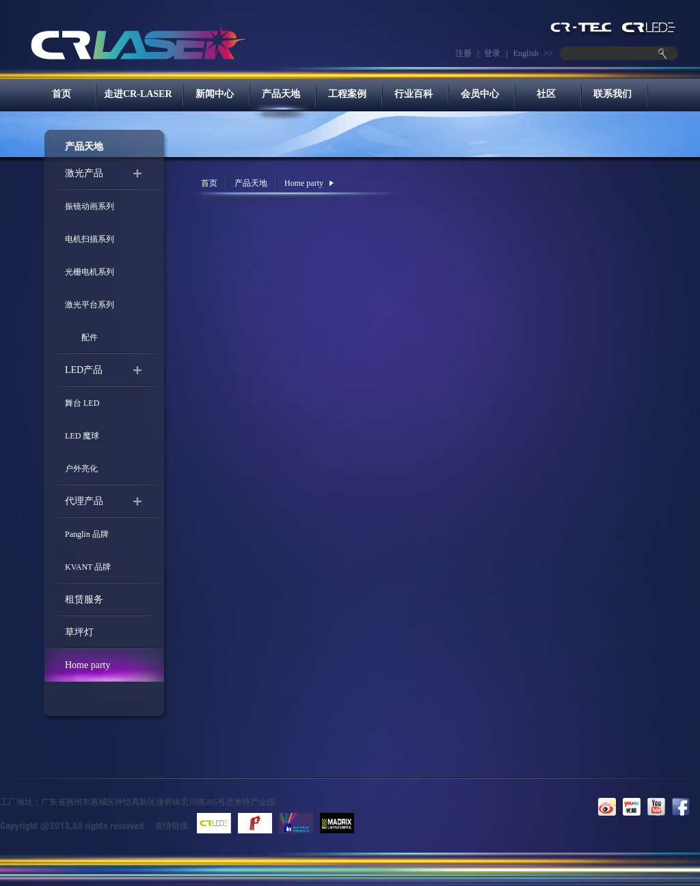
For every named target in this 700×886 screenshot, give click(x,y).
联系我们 (612, 94)
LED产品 (84, 370)
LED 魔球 (82, 436)
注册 (463, 53)
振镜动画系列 (89, 206)
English (526, 53)
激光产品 (84, 173)
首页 (61, 94)
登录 (492, 53)
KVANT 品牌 (88, 567)
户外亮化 (81, 468)
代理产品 (84, 501)
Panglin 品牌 (87, 534)
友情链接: (172, 826)
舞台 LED (82, 403)
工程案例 (347, 94)
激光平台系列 (89, 304)
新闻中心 (215, 94)
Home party (87, 665)
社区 (546, 94)
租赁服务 (84, 599)
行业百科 (413, 94)
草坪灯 (79, 632)
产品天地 (281, 94)
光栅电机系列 (89, 272)
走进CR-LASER (138, 94)
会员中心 (480, 94)
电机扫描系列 (89, 239)
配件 (81, 337)
